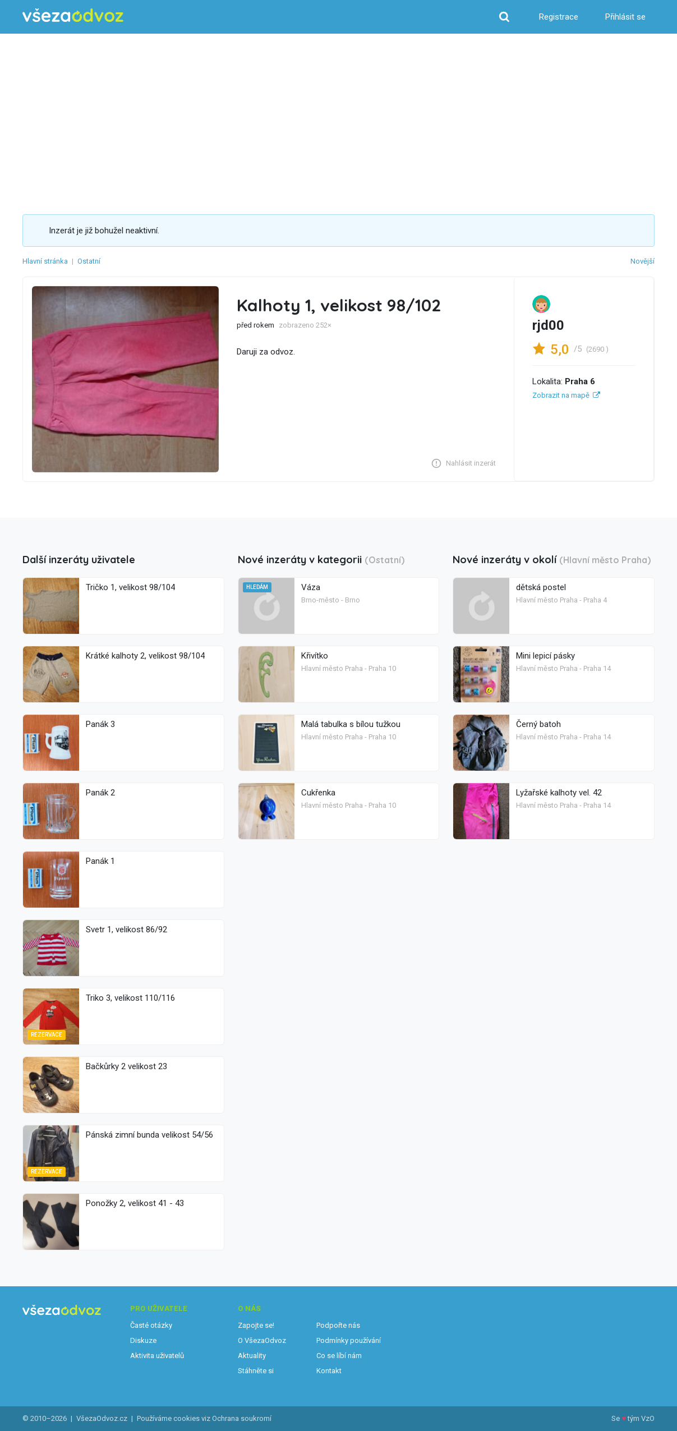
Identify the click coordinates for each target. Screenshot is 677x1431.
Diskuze (143, 1340)
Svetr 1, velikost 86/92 (126, 929)
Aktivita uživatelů (157, 1355)
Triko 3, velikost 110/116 (130, 998)
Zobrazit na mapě (561, 395)
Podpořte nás (338, 1325)
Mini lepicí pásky (545, 656)
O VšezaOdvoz (262, 1340)
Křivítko (314, 656)
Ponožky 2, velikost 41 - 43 (135, 1203)
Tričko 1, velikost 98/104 (130, 587)
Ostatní (88, 261)
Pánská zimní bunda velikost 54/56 (149, 1135)
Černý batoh (538, 724)
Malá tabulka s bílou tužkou (350, 724)
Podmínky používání (348, 1340)
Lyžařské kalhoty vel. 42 (559, 793)
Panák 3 (100, 724)
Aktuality (252, 1355)
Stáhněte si (256, 1370)
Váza (310, 587)
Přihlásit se (625, 17)
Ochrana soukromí (241, 1418)
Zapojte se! (256, 1325)
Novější (642, 261)
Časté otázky (151, 1325)
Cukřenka (318, 793)
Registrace (558, 17)
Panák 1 (100, 861)
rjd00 (548, 325)
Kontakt (329, 1370)
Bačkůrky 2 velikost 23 (126, 1066)
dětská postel (541, 587)
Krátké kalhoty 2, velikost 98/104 (145, 656)
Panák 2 (100, 793)
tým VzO (641, 1418)
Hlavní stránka (45, 261)
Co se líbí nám (339, 1355)
